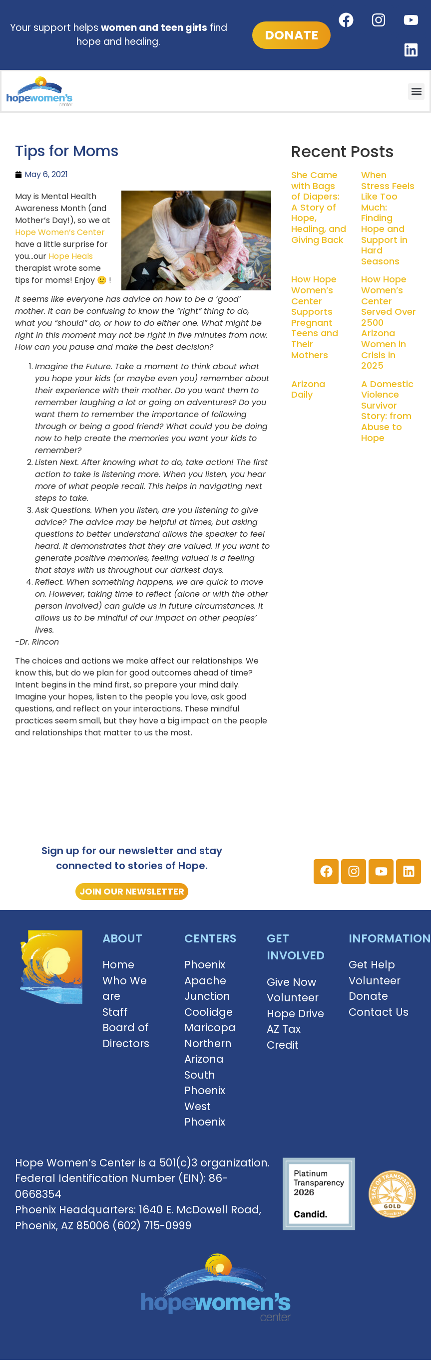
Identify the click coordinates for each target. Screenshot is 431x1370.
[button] (416, 91)
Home (118, 964)
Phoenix (204, 964)
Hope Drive (295, 1013)
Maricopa (210, 1027)
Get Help (372, 964)
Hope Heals (70, 256)
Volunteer (293, 997)
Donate (368, 996)
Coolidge (208, 1012)
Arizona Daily (308, 389)
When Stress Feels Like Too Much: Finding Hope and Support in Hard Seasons (388, 218)
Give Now (291, 982)
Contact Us (379, 1012)
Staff (115, 1012)
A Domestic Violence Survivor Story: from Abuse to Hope (387, 411)
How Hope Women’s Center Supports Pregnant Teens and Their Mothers (314, 317)
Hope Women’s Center (60, 232)
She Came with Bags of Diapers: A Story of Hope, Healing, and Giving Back (318, 207)
